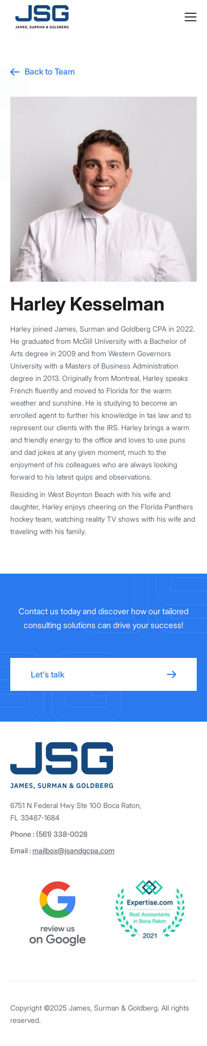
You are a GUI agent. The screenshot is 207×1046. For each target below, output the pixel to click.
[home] (39, 17)
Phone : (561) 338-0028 (48, 834)
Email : (62, 850)
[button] (190, 17)
